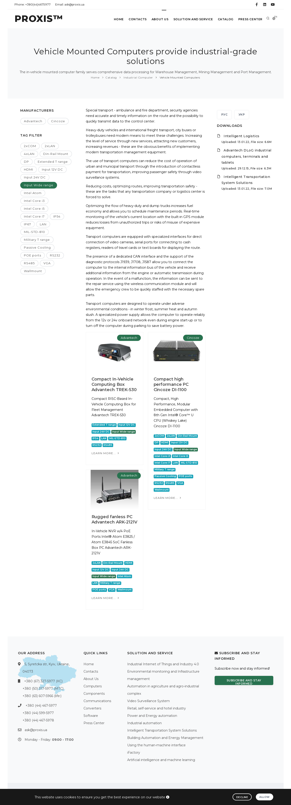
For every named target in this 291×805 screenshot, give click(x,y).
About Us (157, 19)
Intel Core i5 (34, 208)
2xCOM (30, 146)
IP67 (27, 224)
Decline (242, 797)
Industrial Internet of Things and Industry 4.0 (163, 664)
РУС (224, 114)
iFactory (133, 752)
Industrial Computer (138, 77)
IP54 (57, 216)
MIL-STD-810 (34, 232)
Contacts (134, 19)
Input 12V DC (52, 169)
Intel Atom (33, 193)
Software (91, 716)
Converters (92, 708)
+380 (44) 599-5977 (38, 713)
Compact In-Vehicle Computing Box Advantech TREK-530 (114, 384)
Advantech (33, 121)
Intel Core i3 (34, 201)
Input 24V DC (35, 177)
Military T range (37, 239)
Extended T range (53, 161)
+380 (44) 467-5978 (38, 720)
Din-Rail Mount (55, 154)
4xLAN (29, 154)
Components (94, 694)
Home (115, 19)
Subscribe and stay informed (244, 682)
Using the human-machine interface (156, 745)
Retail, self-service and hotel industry (156, 708)
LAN (43, 224)
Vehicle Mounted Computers (179, 77)
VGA (47, 263)
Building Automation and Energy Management (165, 738)
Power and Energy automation (152, 716)
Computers (93, 686)
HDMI (28, 169)
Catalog (224, 19)
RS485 (29, 263)
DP (26, 161)
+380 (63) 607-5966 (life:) (42, 696)
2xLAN (50, 146)
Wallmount (33, 271)
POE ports (32, 255)
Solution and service (191, 19)
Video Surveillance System (148, 701)
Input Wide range (38, 185)
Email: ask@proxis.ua (69, 4)
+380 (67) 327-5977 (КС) (43, 681)
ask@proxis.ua (36, 730)
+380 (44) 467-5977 (41, 705)
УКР (242, 114)
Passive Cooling (37, 247)
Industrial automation (144, 723)
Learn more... (106, 453)
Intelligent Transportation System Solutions (162, 730)
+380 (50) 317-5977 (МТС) (43, 688)
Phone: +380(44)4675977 (32, 4)
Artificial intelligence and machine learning (161, 760)
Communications (97, 701)
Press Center (250, 19)
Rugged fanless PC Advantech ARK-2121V (114, 519)
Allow (264, 797)
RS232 (55, 255)
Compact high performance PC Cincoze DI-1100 (171, 384)
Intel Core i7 (34, 216)
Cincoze (58, 121)
